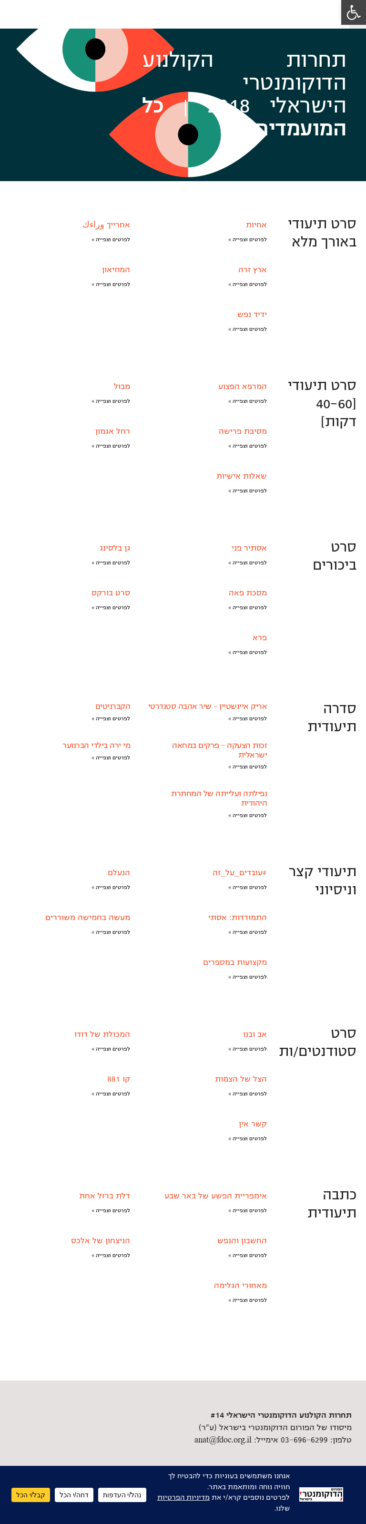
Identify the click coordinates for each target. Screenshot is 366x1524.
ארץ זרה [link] (252, 270)
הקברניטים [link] (113, 706)
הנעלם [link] (119, 873)
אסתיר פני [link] (249, 548)
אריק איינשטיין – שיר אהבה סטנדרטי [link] (207, 706)
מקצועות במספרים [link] (235, 962)
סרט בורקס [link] (111, 593)
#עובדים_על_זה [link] (240, 873)
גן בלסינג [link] (115, 548)
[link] (353, 12)
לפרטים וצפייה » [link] (247, 239)
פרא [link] (260, 638)
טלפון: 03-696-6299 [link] (316, 1440)
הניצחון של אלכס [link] (100, 1241)
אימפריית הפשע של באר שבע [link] (215, 1196)
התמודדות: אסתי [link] (237, 917)
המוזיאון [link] (116, 270)
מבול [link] (122, 386)
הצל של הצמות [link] (241, 1079)
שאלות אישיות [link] (241, 476)
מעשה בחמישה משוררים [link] (87, 917)
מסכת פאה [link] (248, 593)
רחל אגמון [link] (112, 431)
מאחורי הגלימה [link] (240, 1285)
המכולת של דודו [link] (102, 1034)
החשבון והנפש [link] (242, 1241)
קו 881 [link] (118, 1079)
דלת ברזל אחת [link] (104, 1196)
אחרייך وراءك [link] (106, 225)
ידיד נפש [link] (252, 314)
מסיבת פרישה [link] (243, 431)
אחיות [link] (256, 225)
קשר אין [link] (253, 1124)
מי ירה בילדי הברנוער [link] (96, 745)
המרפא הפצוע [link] (242, 386)
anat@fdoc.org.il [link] (223, 1440)
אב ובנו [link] (255, 1034)
